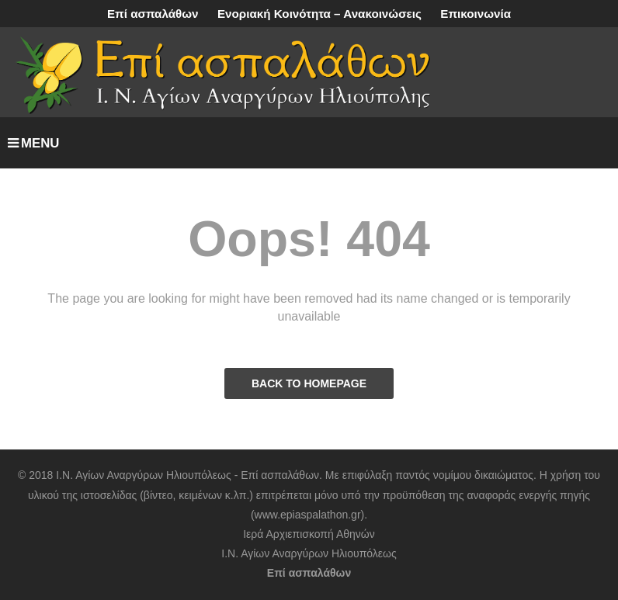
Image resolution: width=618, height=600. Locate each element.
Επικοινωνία (475, 13)
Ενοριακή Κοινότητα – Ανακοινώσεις (319, 13)
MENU (33, 143)
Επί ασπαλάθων (153, 13)
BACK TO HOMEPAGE (309, 383)
